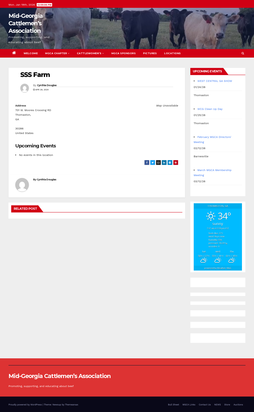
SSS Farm (35, 75)
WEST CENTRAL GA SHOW (214, 81)
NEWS (217, 404)
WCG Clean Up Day (210, 109)
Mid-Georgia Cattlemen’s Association (25, 23)
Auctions (238, 404)
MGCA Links (189, 404)
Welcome (31, 53)
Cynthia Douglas (47, 85)
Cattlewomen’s (90, 53)
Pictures (150, 53)
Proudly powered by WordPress (25, 404)
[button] (243, 53)
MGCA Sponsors (123, 53)
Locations (172, 53)
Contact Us (205, 404)
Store (227, 404)
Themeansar (71, 404)
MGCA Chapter (57, 53)
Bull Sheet (173, 404)
